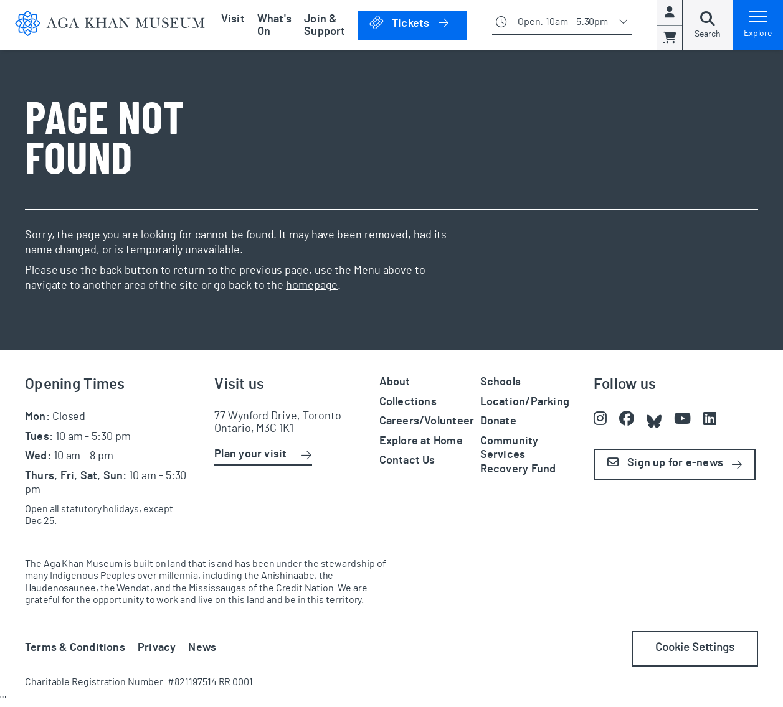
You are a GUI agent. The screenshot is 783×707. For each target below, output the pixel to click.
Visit (233, 19)
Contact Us (407, 460)
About (394, 382)
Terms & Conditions (75, 647)
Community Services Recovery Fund (518, 455)
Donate (498, 421)
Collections (408, 402)
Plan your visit (250, 454)
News (202, 647)
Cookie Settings (694, 647)
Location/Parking (524, 402)
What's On (274, 25)
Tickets (417, 22)
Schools (500, 382)
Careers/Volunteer (427, 421)
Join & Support (325, 25)
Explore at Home (421, 441)
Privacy (157, 647)
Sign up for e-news (665, 463)
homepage (312, 285)
